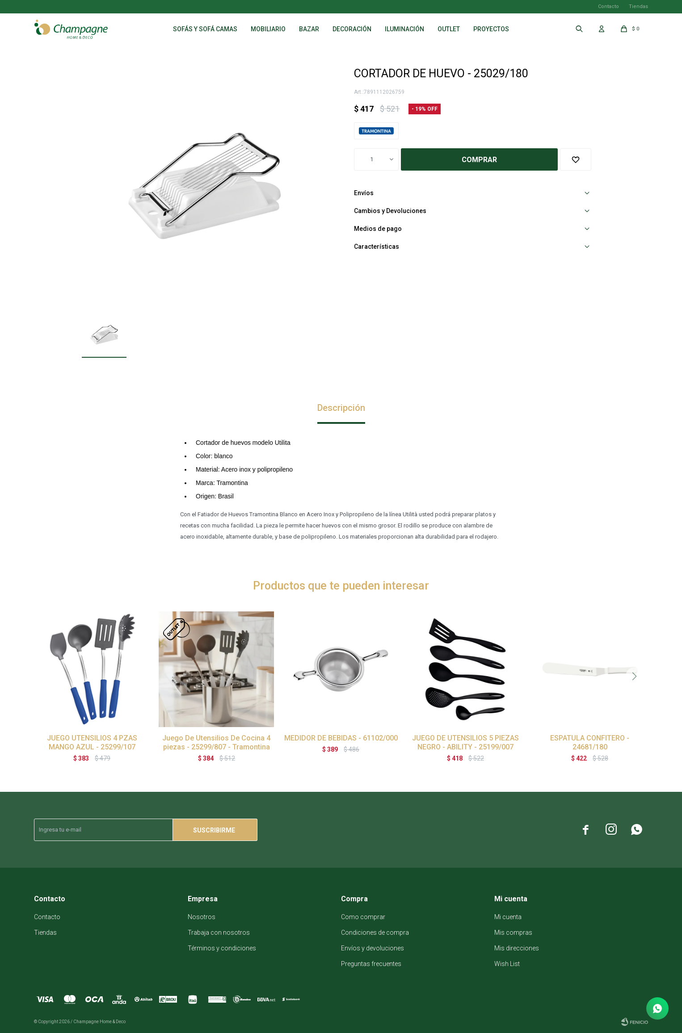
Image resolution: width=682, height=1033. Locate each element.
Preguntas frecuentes (371, 963)
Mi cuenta (508, 916)
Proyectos (491, 29)
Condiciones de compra (375, 932)
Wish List (507, 963)
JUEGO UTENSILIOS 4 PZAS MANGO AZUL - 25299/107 (92, 742)
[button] (635, 676)
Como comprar (363, 916)
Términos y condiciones (222, 948)
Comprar (479, 159)
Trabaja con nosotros (219, 932)
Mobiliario (268, 29)
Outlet (449, 29)
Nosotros (201, 916)
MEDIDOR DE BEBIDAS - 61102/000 (341, 738)
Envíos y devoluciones (372, 948)
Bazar (309, 29)
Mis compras (513, 932)
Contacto (608, 6)
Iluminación (404, 29)
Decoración (352, 29)
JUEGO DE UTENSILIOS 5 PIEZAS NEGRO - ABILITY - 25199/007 (465, 742)
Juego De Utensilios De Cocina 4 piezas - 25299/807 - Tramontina (216, 742)
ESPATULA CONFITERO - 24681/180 (589, 742)
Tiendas (638, 6)
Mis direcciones (516, 948)
